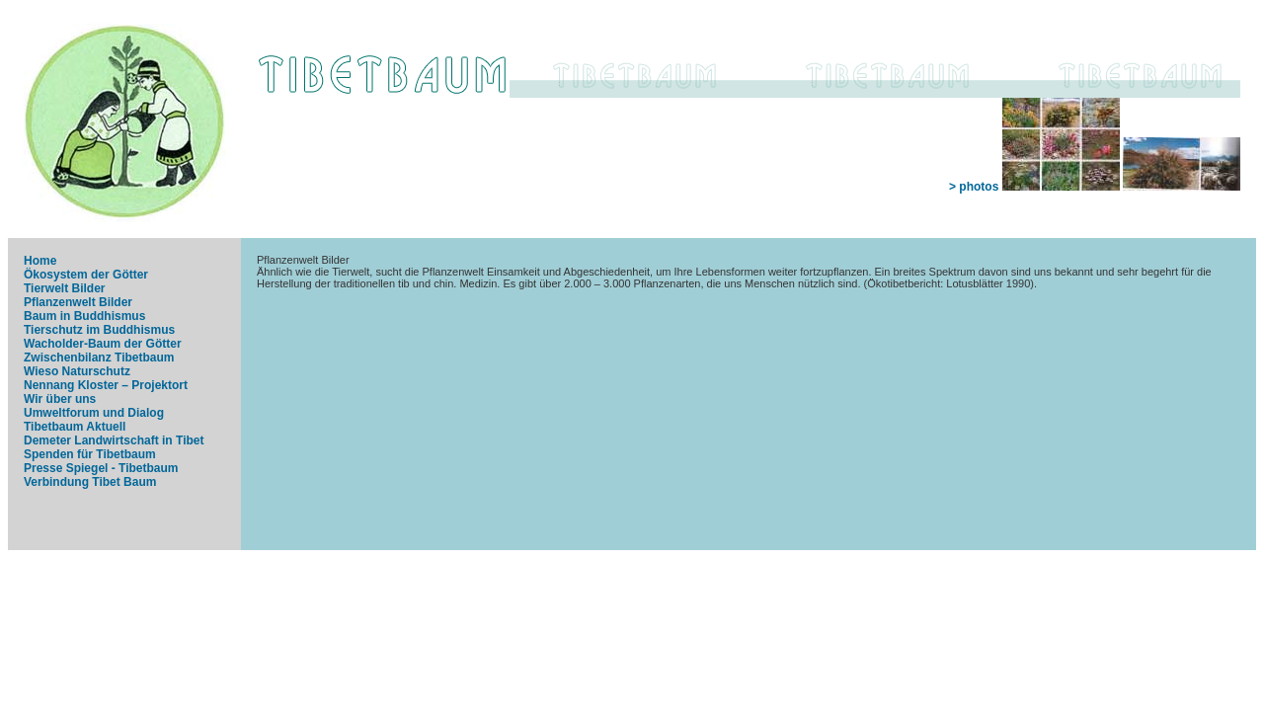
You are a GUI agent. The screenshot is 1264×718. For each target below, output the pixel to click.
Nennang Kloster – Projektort (106, 385)
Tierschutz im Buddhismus (99, 330)
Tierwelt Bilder (64, 288)
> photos (1094, 187)
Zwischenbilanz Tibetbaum (99, 357)
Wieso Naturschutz (77, 371)
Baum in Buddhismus (84, 316)
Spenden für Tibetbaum (90, 454)
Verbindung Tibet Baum (90, 482)
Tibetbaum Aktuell (74, 427)
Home (40, 261)
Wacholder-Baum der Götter (103, 344)
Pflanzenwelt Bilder (78, 302)
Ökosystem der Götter (86, 274)
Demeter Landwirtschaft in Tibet (113, 440)
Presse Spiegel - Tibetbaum (101, 468)
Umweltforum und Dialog (94, 413)
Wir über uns (60, 399)
